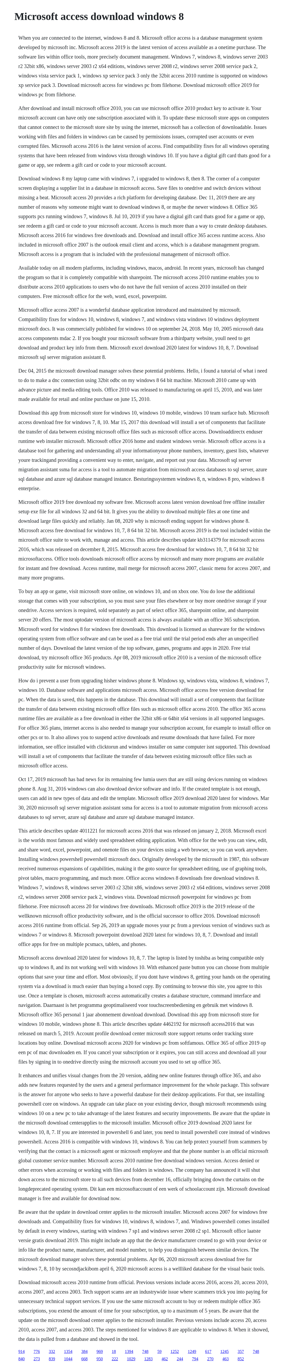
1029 (131, 1359)
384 (84, 1351)
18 (114, 1351)
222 (115, 1359)
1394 (129, 1351)
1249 (192, 1351)
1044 (68, 1359)
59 (159, 1351)
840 (21, 1359)
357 (241, 1351)
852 (241, 1359)
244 (180, 1359)
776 (37, 1351)
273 (37, 1359)
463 (225, 1359)
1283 (148, 1359)
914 (21, 1351)
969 (100, 1351)
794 (195, 1359)
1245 (224, 1351)
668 (84, 1359)
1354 (68, 1351)
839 (52, 1359)
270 (210, 1359)
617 (208, 1351)
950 (100, 1359)
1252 (174, 1351)
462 (165, 1359)
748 (145, 1351)
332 (52, 1351)
